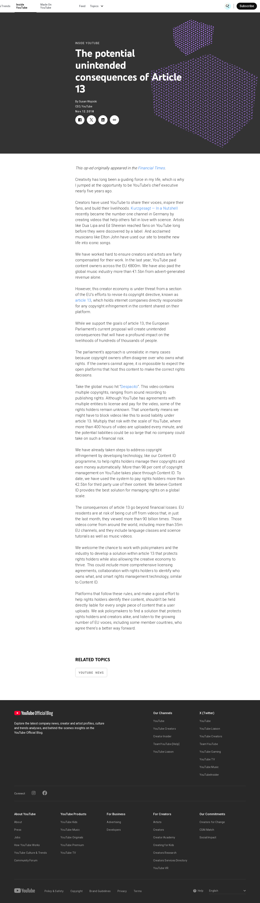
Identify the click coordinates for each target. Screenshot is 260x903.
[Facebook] (44, 793)
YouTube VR (161, 868)
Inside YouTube (139, 6)
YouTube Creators (164, 728)
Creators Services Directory (170, 860)
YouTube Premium (72, 845)
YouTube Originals (71, 837)
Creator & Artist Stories (87, 6)
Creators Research (164, 852)
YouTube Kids (68, 822)
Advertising (114, 822)
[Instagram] (33, 793)
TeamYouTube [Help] (166, 744)
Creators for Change (212, 822)
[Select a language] (227, 891)
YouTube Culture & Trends (30, 852)
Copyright (76, 891)
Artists (157, 822)
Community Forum (25, 860)
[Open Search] (227, 6)
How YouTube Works (27, 845)
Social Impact (208, 837)
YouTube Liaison (163, 751)
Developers (114, 829)
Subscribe (247, 6)
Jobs (17, 837)
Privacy (122, 891)
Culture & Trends (117, 6)
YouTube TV (207, 759)
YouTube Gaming (210, 751)
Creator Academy (164, 837)
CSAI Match (207, 829)
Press (17, 829)
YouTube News (91, 672)
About (18, 822)
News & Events (54, 6)
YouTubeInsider (209, 774)
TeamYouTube (209, 744)
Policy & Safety (54, 891)
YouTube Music (209, 767)
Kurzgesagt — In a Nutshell (154, 208)
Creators (158, 829)
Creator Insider (162, 736)
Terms (138, 891)
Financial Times (151, 168)
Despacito (129, 386)
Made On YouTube (163, 6)
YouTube (158, 721)
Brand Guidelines (100, 891)
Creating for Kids (163, 845)
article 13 (83, 300)
